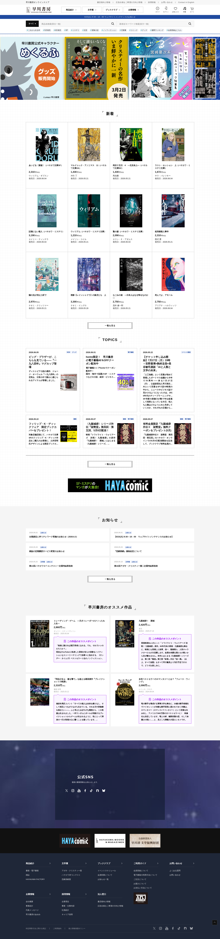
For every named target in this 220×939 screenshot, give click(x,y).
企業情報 (30, 894)
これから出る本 (34, 30)
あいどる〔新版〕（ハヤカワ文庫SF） (46, 165)
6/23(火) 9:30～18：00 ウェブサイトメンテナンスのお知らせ (110, 17)
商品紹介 (30, 863)
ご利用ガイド (140, 863)
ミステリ (75, 30)
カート (192, 12)
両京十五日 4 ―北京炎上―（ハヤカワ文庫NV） (130, 166)
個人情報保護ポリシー (76, 928)
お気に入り (175, 12)
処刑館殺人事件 (162, 231)
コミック (134, 30)
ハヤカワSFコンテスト (71, 875)
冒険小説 (95, 30)
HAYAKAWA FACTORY (35, 879)
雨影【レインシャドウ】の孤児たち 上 (88, 295)
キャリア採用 (67, 914)
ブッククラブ (104, 863)
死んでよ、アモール (164, 295)
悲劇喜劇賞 (66, 879)
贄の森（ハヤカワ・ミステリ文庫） (128, 231)
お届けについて (140, 884)
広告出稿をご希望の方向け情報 (129, 2)
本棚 (184, 12)
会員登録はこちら (175, 30)
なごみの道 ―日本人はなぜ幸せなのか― (130, 296)
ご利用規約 (57, 928)
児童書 (123, 30)
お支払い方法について (143, 888)
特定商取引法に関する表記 (36, 928)
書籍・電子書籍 (32, 871)
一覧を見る (110, 325)
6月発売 (58, 30)
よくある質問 (174, 871)
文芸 (85, 30)
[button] (8, 69)
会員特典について (105, 875)
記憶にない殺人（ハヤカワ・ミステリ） (46, 231)
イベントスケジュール (107, 871)
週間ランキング (157, 30)
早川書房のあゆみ (33, 914)
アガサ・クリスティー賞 (72, 871)
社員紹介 (65, 910)
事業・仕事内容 (68, 906)
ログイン (166, 12)
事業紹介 (29, 906)
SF (67, 30)
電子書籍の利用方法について (145, 875)
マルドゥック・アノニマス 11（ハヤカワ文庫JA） (88, 166)
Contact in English (186, 2)
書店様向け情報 (103, 2)
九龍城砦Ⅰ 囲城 (146, 621)
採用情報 (152, 2)
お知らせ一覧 (103, 879)
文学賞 (65, 863)
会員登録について (141, 871)
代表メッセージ (32, 910)
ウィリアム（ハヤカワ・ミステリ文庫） (88, 231)
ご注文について (140, 879)
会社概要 (29, 902)
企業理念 (65, 902)
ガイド (157, 12)
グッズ (144, 30)
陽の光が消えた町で (37, 295)
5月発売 (47, 30)
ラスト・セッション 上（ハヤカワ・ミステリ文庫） (172, 166)
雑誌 (27, 875)
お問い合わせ (167, 2)
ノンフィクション (109, 30)
